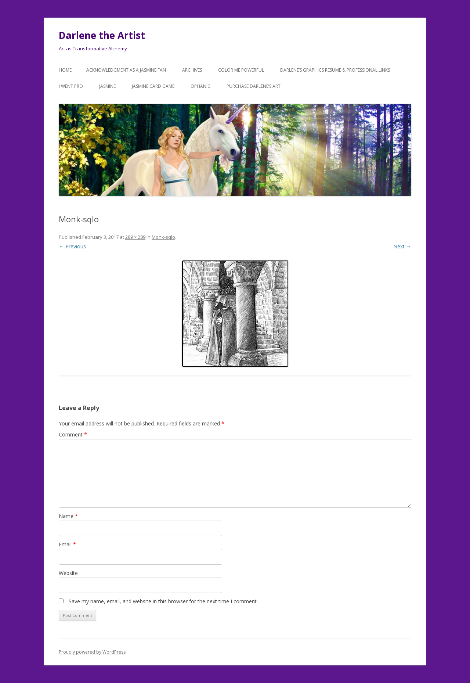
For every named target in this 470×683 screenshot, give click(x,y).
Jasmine (107, 86)
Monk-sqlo (163, 237)
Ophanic (200, 86)
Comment (73, 434)
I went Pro (71, 86)
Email (67, 544)
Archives (192, 70)
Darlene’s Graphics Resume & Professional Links (335, 70)
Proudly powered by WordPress (92, 652)
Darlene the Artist (102, 35)
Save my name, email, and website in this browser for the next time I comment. (163, 601)
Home (65, 70)
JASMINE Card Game (153, 86)
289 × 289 (135, 237)
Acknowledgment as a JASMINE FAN (126, 70)
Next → (402, 246)
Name (68, 516)
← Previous (72, 246)
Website (68, 572)
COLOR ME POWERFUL (241, 70)
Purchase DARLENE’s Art (254, 86)
